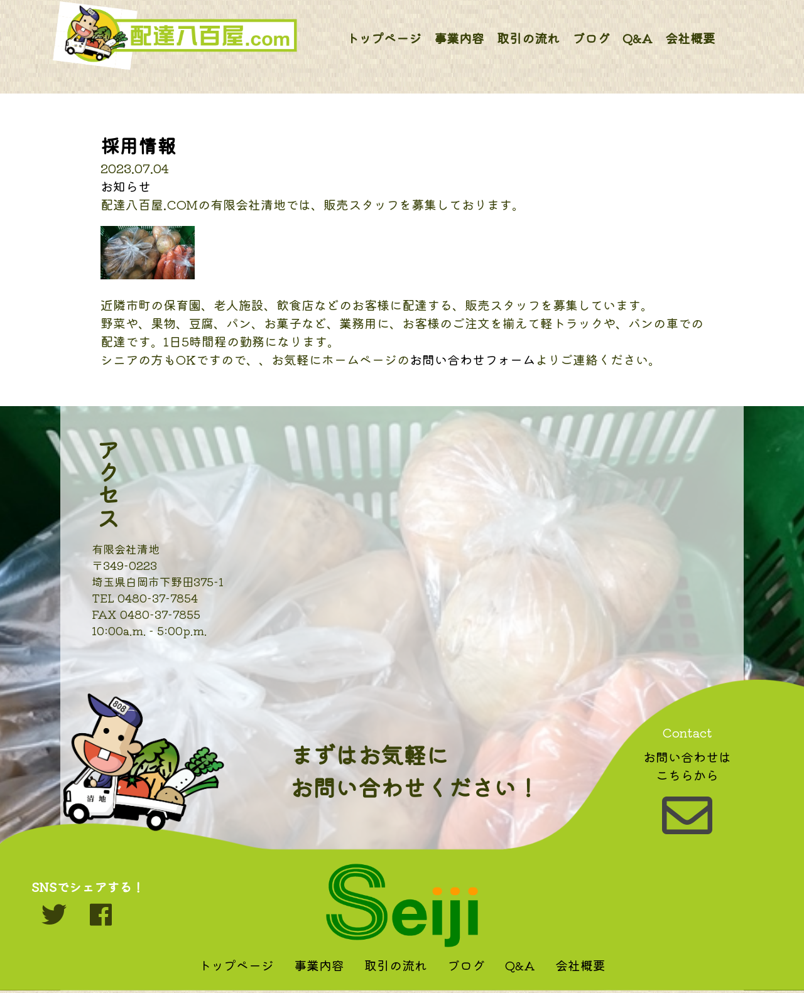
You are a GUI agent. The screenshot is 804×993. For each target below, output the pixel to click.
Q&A (637, 38)
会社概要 (690, 38)
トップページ (383, 38)
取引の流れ (528, 38)
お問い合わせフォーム (472, 359)
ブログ (591, 38)
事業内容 (459, 38)
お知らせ (125, 186)
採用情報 (138, 145)
